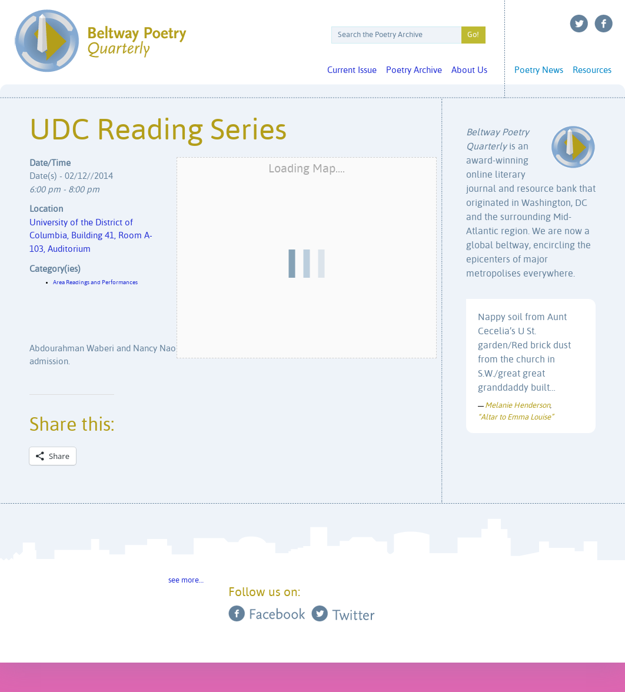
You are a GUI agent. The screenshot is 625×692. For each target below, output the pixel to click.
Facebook (603, 23)
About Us (469, 70)
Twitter (579, 23)
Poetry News (538, 70)
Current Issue (352, 70)
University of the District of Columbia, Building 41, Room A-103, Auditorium (90, 236)
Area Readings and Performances (95, 282)
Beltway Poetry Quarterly (100, 40)
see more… (186, 580)
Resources (592, 70)
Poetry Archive (414, 70)
